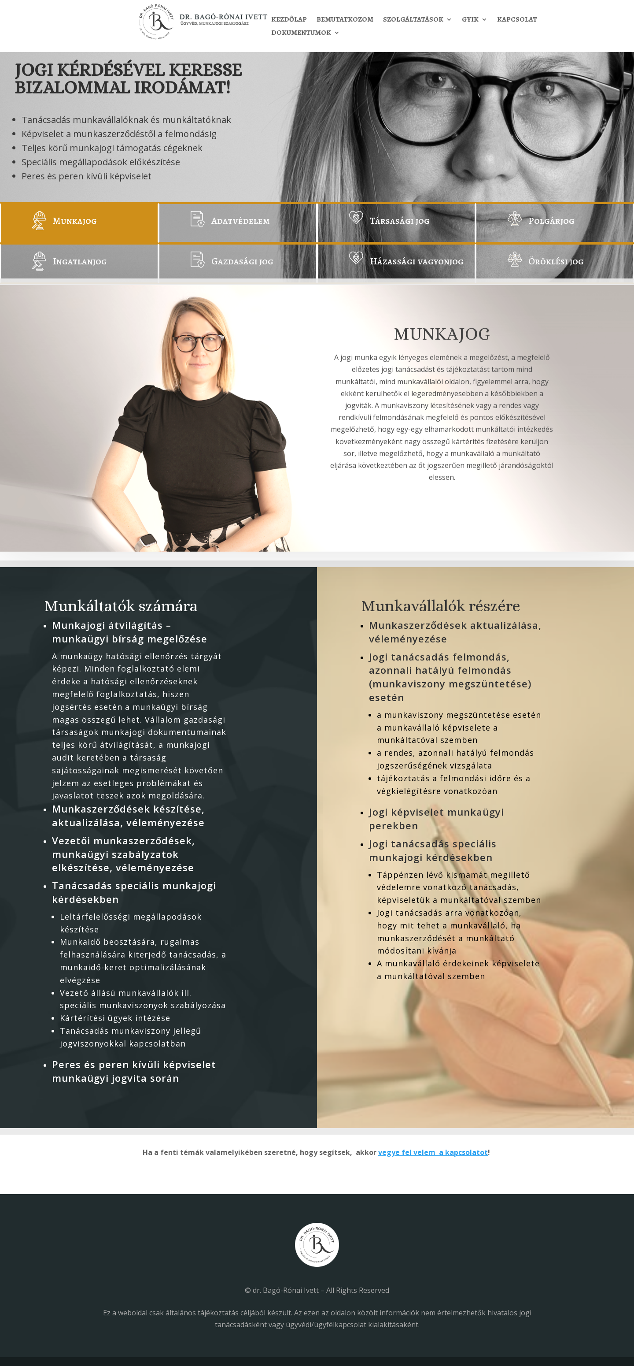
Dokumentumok (301, 33)
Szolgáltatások (413, 20)
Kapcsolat (517, 20)
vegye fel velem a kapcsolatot (433, 1152)
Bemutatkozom (345, 20)
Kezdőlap (289, 20)
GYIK (470, 20)
